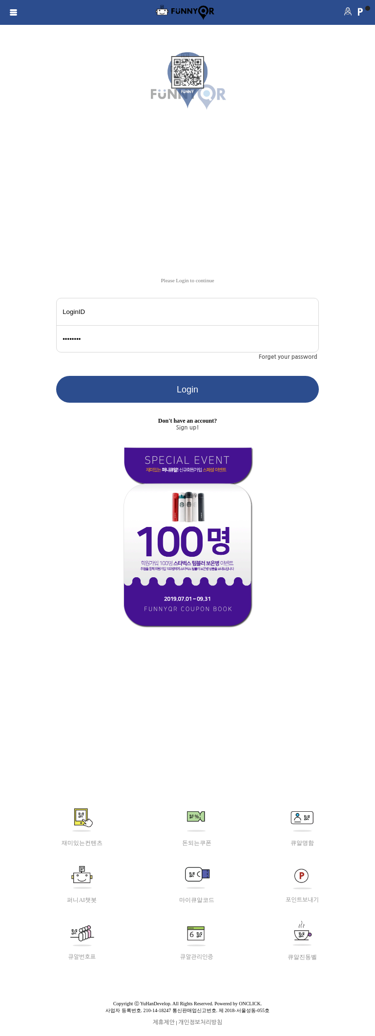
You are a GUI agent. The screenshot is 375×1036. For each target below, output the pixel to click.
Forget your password (288, 357)
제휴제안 (164, 1022)
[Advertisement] (187, 204)
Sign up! (187, 427)
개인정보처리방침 (200, 1022)
